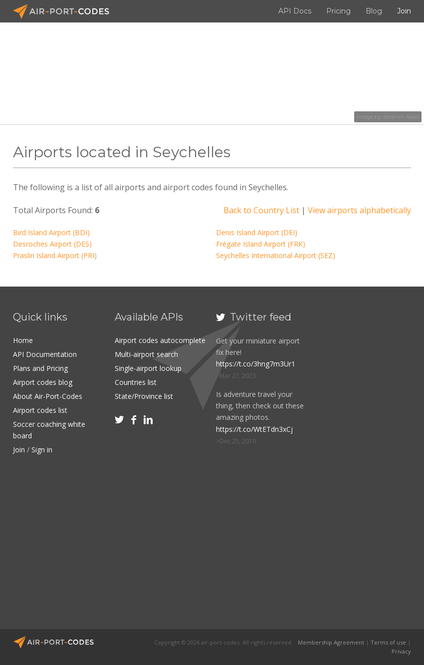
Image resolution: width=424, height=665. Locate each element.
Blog (374, 10)
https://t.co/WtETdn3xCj (254, 429)
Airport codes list (40, 410)
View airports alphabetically (359, 210)
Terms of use (388, 642)
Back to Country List (261, 210)
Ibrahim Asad (401, 116)
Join (404, 10)
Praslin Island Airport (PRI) (55, 255)
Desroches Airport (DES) (52, 244)
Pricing (338, 10)
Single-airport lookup (148, 368)
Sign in (41, 449)
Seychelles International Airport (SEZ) (275, 255)
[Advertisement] (371, 464)
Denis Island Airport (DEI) (256, 232)
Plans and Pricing (40, 368)
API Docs (294, 10)
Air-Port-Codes (65, 11)
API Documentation (45, 354)
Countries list (136, 382)
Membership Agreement (331, 642)
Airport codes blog (42, 382)
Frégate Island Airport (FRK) (260, 244)
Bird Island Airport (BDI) (51, 232)
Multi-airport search (146, 354)
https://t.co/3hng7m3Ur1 (255, 363)
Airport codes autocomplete (160, 340)
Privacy (401, 651)
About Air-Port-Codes (47, 396)
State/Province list (144, 396)
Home (23, 340)
